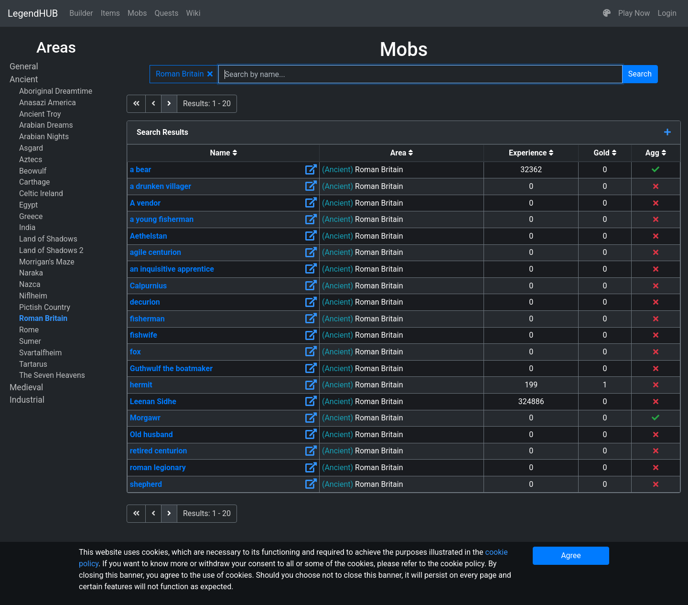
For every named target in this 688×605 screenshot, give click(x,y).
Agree (571, 555)
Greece (31, 216)
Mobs (137, 13)
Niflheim (33, 295)
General (24, 66)
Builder (81, 13)
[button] (606, 13)
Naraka (31, 272)
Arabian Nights (44, 136)
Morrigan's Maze (47, 261)
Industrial (27, 400)
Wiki (193, 13)
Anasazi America (47, 102)
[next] (169, 104)
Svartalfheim (40, 352)
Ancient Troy (40, 114)
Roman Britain (43, 318)
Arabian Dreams (46, 125)
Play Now (634, 13)
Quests (166, 13)
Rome (29, 329)
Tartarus (33, 364)
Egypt (28, 204)
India (27, 227)
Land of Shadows (48, 238)
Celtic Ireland (41, 193)
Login (667, 13)
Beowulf (32, 171)
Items (110, 13)
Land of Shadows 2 (51, 250)
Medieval (26, 387)
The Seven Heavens (52, 375)
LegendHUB (33, 13)
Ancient (24, 79)
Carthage (34, 182)
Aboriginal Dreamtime (55, 91)
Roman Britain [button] (184, 73)
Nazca (30, 284)
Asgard (31, 148)
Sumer (30, 341)
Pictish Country (44, 307)
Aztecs (30, 159)
